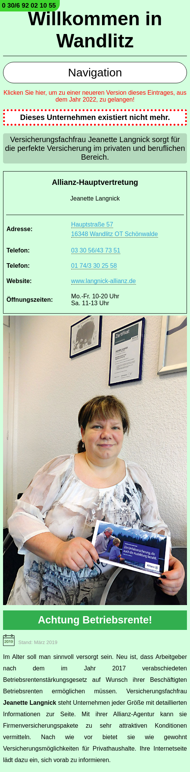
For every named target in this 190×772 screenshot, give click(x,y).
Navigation (95, 72)
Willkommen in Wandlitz (95, 30)
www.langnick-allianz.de (103, 281)
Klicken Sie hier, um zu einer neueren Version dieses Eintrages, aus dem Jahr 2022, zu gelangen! (94, 96)
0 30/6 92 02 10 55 (29, 5)
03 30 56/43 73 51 (95, 250)
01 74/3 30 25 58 (94, 265)
